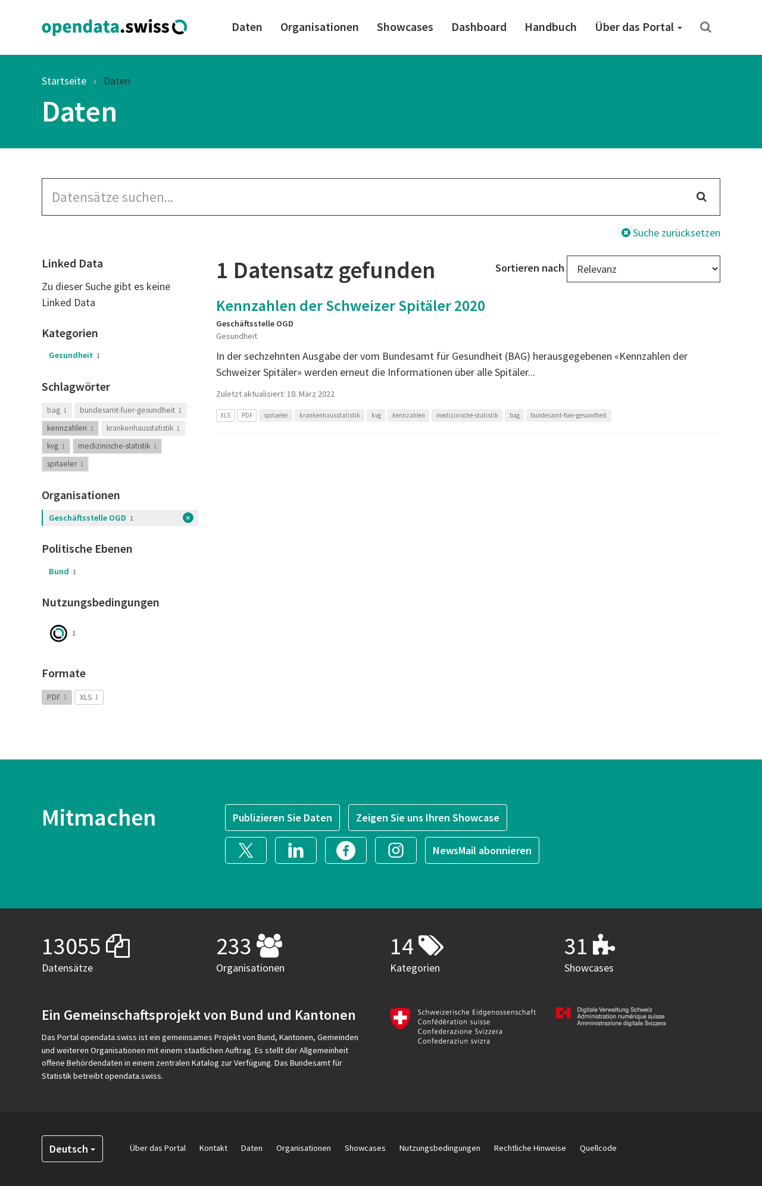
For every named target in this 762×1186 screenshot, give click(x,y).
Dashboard (479, 26)
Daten (247, 26)
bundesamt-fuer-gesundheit (131, 410)
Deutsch (72, 1149)
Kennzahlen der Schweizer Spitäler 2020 (350, 305)
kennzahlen (70, 428)
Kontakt (213, 1148)
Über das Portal (638, 26)
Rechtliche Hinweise (530, 1148)
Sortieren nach (529, 268)
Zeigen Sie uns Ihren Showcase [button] (427, 817)
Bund (62, 571)
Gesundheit (74, 355)
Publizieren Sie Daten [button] (282, 817)
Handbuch (550, 26)
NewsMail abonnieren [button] (482, 850)
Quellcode (598, 1148)
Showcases (405, 26)
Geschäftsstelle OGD (91, 517)
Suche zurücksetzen (671, 232)
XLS (89, 697)
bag (57, 410)
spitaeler (65, 464)
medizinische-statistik (117, 446)
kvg (56, 446)
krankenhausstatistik (143, 428)
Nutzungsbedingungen (439, 1148)
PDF (57, 697)
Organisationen (319, 26)
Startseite (64, 81)
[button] (250, 849)
